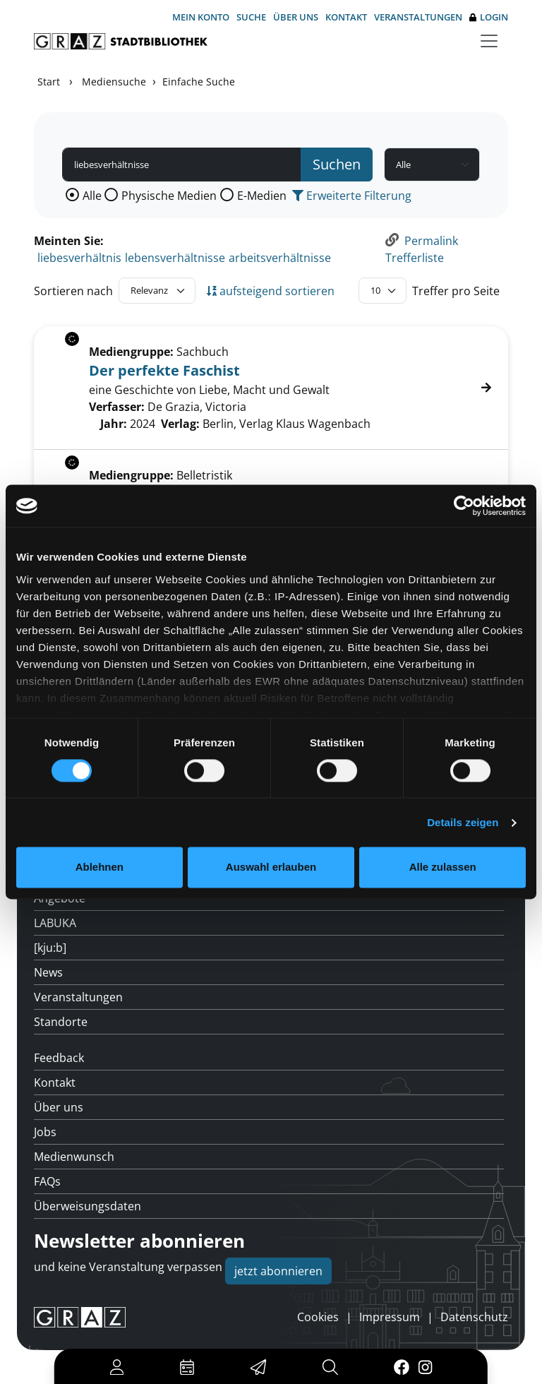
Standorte (61, 1022)
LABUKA (55, 923)
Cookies (318, 1317)
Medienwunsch (74, 1156)
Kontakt (346, 17)
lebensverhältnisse (175, 258)
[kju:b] (50, 947)
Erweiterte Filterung (351, 195)
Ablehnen (100, 867)
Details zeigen (462, 822)
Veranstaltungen (418, 17)
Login (488, 17)
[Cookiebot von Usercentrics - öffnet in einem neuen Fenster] (464, 505)
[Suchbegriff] (181, 164)
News (48, 972)
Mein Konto (200, 17)
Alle (92, 195)
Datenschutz (474, 1317)
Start (48, 81)
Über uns (295, 17)
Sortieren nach (73, 291)
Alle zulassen (442, 867)
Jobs (45, 1132)
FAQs (47, 1181)
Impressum (389, 1317)
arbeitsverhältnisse (280, 258)
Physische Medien (169, 195)
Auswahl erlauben (271, 867)
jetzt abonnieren (278, 1271)
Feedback (59, 1058)
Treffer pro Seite (456, 291)
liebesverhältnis (79, 258)
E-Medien (262, 195)
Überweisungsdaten (87, 1206)
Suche (251, 17)
